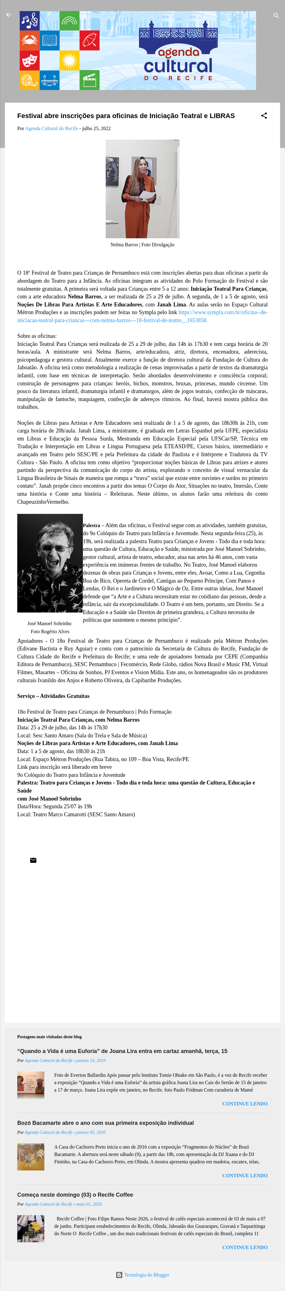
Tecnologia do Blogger (142, 1274)
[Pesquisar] (276, 16)
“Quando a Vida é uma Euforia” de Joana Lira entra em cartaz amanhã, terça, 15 (122, 1051)
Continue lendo (245, 1103)
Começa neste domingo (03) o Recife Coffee (75, 1195)
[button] (264, 116)
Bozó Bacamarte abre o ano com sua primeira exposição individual (105, 1123)
